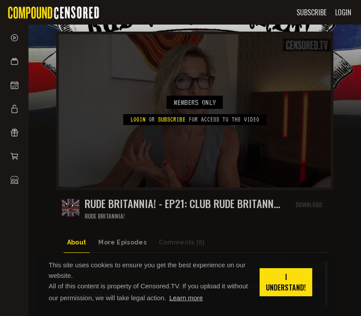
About (76, 242)
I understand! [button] (286, 282)
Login (138, 119)
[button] (14, 61)
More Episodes (122, 242)
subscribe (172, 119)
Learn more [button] (186, 298)
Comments (181, 242)
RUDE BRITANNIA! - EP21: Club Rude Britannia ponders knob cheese (183, 203)
